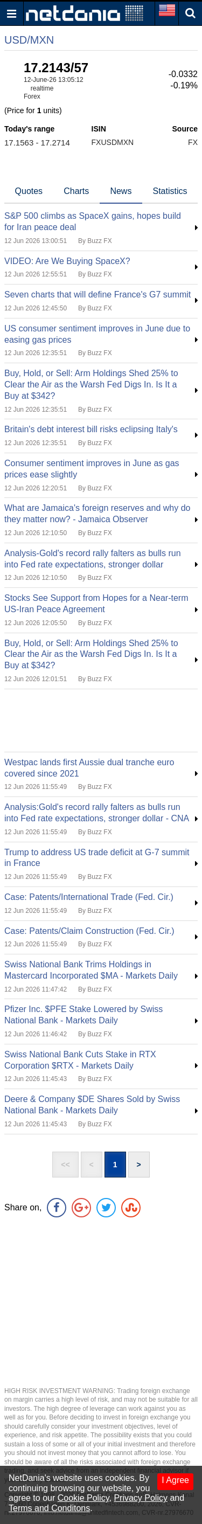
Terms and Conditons (49, 1508)
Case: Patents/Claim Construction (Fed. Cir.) (89, 931)
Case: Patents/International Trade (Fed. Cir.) (88, 897)
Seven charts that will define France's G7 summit (97, 294)
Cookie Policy (83, 1497)
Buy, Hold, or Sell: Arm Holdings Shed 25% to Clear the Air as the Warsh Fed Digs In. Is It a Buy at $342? (91, 384)
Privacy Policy (141, 1497)
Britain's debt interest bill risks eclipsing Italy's (91, 429)
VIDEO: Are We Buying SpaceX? (67, 261)
